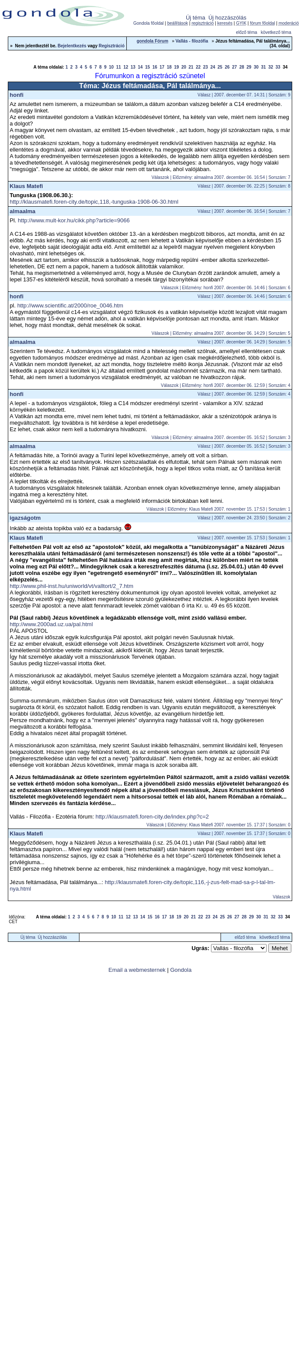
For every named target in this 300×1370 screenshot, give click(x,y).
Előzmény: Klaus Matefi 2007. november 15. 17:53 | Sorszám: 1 (229, 509)
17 (162, 67)
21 (190, 67)
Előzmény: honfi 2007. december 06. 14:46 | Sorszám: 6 (236, 287)
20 (183, 67)
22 (198, 67)
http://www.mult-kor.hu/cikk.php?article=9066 (74, 220)
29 (249, 67)
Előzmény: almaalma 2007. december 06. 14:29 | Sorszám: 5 (231, 333)
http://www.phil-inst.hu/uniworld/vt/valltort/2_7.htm (71, 586)
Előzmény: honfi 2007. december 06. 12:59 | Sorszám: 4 (236, 385)
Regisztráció (111, 45)
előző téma (246, 32)
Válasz (204, 94)
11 (118, 67)
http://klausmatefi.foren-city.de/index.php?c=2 (152, 816)
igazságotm (25, 518)
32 (270, 67)
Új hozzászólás (227, 17)
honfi (16, 95)
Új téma (195, 17)
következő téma (276, 32)
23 (205, 67)
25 (220, 67)
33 (278, 67)
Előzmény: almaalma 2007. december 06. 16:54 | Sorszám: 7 (231, 177)
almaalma (22, 211)
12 (125, 67)
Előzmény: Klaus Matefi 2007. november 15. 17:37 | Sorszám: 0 (229, 824)
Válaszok (160, 177)
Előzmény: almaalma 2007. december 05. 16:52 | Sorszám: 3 (231, 437)
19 (176, 67)
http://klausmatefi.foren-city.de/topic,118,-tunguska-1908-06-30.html (94, 201)
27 (234, 67)
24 (212, 67)
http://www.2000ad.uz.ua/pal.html (51, 624)
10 (111, 67)
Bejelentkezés (72, 45)
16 (154, 67)
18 (169, 67)
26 (227, 67)
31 (263, 67)
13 (133, 67)
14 (140, 67)
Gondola (180, 970)
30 (256, 67)
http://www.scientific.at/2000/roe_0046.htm (70, 305)
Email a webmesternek (137, 970)
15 (147, 67)
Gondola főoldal (148, 23)
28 (241, 67)
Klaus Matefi (26, 186)
